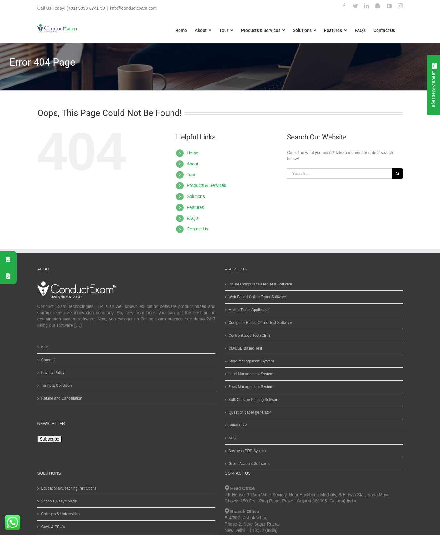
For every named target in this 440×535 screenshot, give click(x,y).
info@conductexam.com (131, 8)
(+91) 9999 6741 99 (84, 8)
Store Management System (249, 361)
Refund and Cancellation (60, 398)
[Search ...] (338, 173)
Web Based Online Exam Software (256, 297)
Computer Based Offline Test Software (259, 322)
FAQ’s (191, 218)
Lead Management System (249, 374)
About (191, 163)
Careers (46, 360)
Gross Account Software (247, 464)
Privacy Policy (51, 373)
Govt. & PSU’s (51, 527)
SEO (231, 438)
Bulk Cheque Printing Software (252, 399)
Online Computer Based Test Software (259, 284)
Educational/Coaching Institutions (67, 488)
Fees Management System (249, 387)
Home (191, 152)
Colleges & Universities (59, 514)
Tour (189, 174)
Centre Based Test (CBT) (248, 335)
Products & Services (205, 185)
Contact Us (196, 228)
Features (194, 207)
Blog (43, 347)
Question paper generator (248, 412)
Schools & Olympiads (57, 501)
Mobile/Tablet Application (247, 310)
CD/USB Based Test (244, 348)
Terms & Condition (55, 385)
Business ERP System (245, 451)
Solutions (194, 196)
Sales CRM (236, 425)
